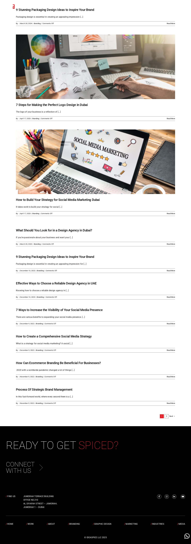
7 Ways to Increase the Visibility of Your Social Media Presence (59, 310)
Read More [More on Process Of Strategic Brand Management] (171, 403)
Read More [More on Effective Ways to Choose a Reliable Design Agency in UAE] (171, 297)
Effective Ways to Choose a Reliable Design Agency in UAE (56, 283)
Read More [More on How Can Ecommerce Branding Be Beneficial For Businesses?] (171, 377)
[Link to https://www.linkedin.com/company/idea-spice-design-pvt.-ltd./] (174, 497)
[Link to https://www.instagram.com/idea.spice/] (167, 497)
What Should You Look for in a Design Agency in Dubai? (54, 230)
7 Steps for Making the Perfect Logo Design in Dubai (52, 105)
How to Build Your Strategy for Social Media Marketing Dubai (58, 200)
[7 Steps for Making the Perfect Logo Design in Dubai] (95, 67)
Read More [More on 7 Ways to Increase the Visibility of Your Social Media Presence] (171, 324)
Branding (37, 23)
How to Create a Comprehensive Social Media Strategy (54, 336)
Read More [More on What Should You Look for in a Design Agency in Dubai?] (171, 244)
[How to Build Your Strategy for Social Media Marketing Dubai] (95, 161)
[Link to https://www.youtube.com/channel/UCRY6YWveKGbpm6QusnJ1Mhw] (183, 497)
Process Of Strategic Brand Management (44, 389)
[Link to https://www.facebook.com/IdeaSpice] (159, 497)
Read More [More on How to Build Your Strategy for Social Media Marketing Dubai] (171, 213)
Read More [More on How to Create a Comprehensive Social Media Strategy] (171, 350)
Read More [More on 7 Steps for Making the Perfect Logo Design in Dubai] (171, 119)
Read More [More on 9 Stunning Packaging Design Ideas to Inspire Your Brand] (171, 23)
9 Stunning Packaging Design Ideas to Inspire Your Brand (55, 257)
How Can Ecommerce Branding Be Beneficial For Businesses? (58, 363)
